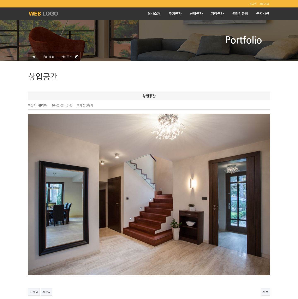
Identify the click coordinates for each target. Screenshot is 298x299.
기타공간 (217, 13)
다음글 (46, 242)
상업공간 (196, 13)
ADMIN (264, 286)
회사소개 (154, 13)
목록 (265, 242)
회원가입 (264, 3)
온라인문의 (240, 13)
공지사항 (262, 13)
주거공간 (175, 13)
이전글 (34, 242)
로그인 (253, 3)
